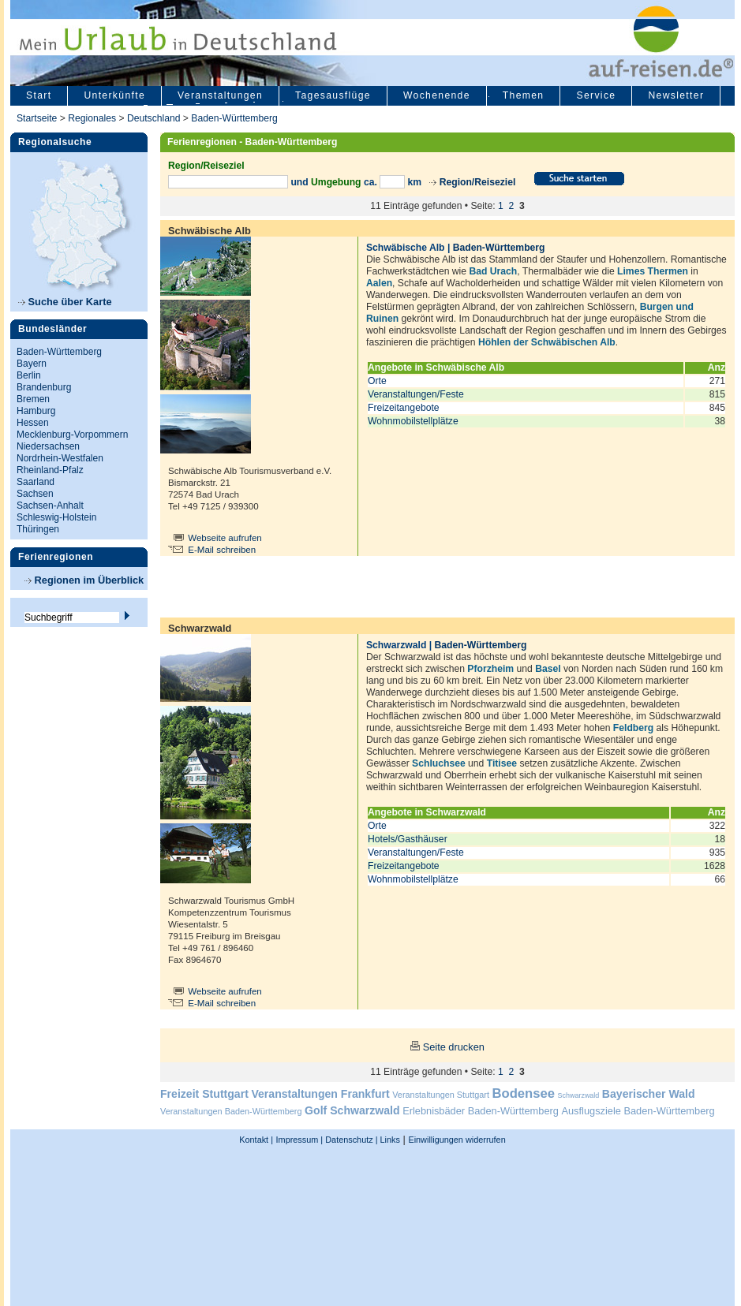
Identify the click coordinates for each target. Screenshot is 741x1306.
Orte (377, 380)
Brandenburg (44, 387)
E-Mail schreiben (222, 549)
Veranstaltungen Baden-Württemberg (231, 1111)
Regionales (92, 118)
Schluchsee (439, 763)
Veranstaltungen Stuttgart (440, 1094)
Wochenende (436, 95)
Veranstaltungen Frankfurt (320, 1094)
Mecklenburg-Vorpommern (72, 434)
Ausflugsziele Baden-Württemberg (637, 1111)
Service (596, 95)
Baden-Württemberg (234, 118)
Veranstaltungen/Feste (416, 394)
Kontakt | (256, 1139)
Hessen (33, 422)
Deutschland (154, 118)
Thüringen (38, 529)
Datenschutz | (350, 1139)
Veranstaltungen (220, 95)
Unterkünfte (114, 95)
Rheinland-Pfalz (50, 470)
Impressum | (300, 1139)
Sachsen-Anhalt (50, 505)
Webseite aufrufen (225, 538)
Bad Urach (493, 271)
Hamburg (36, 410)
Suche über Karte (65, 302)
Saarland (35, 481)
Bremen (33, 399)
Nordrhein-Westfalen (60, 458)
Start (38, 95)
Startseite (37, 118)
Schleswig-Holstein (56, 517)
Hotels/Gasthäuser (407, 839)
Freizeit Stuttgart (204, 1094)
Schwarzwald (579, 1095)
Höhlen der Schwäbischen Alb (547, 342)
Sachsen (35, 493)
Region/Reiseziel (478, 182)
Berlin (29, 375)
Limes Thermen (652, 271)
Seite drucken (454, 1047)
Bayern (32, 363)
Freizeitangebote (404, 407)
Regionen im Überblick (84, 580)
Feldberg (633, 727)
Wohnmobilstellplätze (413, 421)
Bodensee (523, 1093)
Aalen (379, 283)
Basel (547, 668)
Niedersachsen (48, 446)
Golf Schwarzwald (352, 1110)
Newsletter (676, 95)
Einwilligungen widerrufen (456, 1139)
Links (389, 1139)
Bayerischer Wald (648, 1094)
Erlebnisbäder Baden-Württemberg (480, 1111)
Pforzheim (490, 668)
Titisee (502, 763)
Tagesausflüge (333, 95)
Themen (524, 95)
